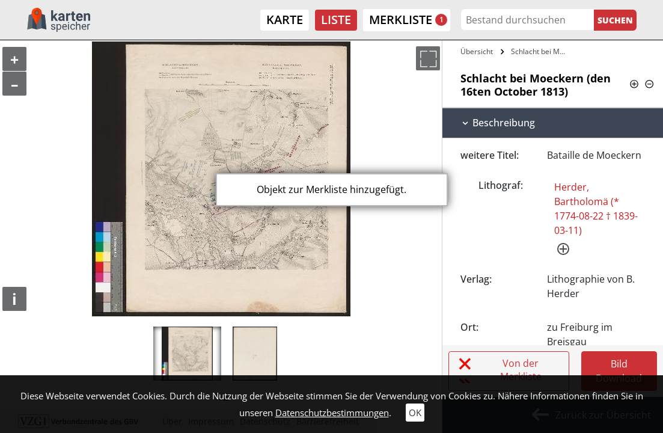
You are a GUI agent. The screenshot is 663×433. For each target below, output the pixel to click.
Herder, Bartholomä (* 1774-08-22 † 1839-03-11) (596, 208)
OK (415, 413)
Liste (336, 19)
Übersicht (476, 51)
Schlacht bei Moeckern (540, 51)
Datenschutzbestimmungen (332, 413)
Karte (284, 19)
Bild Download (619, 371)
